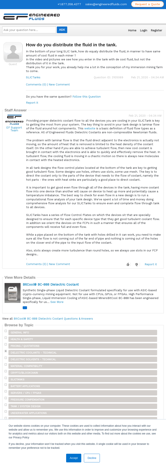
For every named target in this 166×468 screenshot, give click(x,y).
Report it (32, 102)
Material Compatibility (26, 366)
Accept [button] (74, 458)
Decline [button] (92, 458)
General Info (20, 332)
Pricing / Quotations (25, 345)
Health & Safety (22, 339)
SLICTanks (33, 77)
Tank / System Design (25, 406)
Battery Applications (25, 386)
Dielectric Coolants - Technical (34, 352)
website (90, 128)
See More (57, 302)
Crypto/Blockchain (24, 372)
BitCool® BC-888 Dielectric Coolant (51, 284)
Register (156, 30)
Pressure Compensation (27, 399)
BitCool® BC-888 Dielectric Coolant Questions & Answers (53, 318)
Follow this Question (86, 96)
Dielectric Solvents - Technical (33, 359)
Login (143, 30)
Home (132, 30)
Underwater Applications (29, 413)
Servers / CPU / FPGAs (26, 392)
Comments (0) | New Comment (48, 84)
